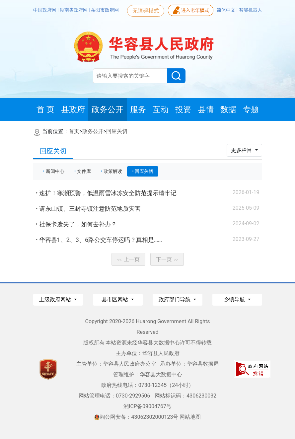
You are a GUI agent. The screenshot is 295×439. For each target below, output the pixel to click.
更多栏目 (242, 150)
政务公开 (93, 131)
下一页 (167, 259)
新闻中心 (55, 171)
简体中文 (226, 10)
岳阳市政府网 (105, 10)
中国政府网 (45, 10)
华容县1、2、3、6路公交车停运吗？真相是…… (100, 239)
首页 (74, 131)
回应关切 (116, 131)
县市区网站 (115, 299)
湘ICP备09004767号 (147, 406)
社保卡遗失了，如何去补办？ (78, 224)
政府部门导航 (175, 299)
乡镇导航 (235, 299)
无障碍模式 (145, 11)
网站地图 (190, 417)
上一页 (128, 259)
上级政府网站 (55, 299)
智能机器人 (250, 10)
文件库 (84, 171)
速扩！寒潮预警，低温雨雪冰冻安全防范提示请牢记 (108, 192)
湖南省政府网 (74, 10)
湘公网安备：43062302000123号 (136, 417)
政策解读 (113, 171)
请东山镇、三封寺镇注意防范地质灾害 (90, 208)
